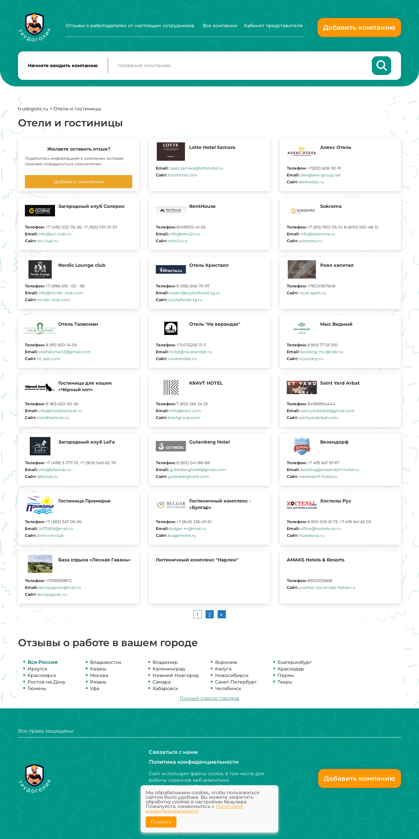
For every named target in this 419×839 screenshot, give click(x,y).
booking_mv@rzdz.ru (322, 352)
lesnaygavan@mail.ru (60, 587)
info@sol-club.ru (55, 234)
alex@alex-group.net (321, 175)
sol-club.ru (47, 241)
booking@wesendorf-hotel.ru (330, 469)
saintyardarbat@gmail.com (328, 411)
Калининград (169, 669)
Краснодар (291, 669)
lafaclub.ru (47, 476)
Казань (98, 669)
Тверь (285, 682)
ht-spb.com (48, 358)
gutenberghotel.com (188, 476)
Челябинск (228, 689)
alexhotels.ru (311, 182)
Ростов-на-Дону (46, 682)
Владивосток (105, 663)
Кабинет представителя (273, 25)
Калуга (223, 669)
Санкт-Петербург (236, 682)
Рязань (98, 682)
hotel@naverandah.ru (191, 352)
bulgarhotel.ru (182, 535)
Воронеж (226, 663)
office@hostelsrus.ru (321, 528)
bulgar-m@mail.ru (188, 528)
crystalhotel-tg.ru (185, 300)
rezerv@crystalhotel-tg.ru (195, 293)
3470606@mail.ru (56, 528)
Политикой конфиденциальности (194, 808)
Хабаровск (165, 689)
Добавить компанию (359, 27)
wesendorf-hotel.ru (318, 476)
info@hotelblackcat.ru (60, 411)
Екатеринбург (295, 663)
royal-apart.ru (312, 293)
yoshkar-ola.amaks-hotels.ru (327, 587)
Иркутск (37, 669)
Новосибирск (231, 676)
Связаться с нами (173, 752)
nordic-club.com (53, 300)
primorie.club (50, 535)
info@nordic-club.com (61, 293)
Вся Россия (42, 662)
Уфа (94, 689)
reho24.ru (177, 241)
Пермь (286, 676)
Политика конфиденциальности (194, 762)
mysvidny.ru (311, 358)
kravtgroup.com (184, 417)
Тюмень (36, 689)
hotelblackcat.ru (53, 417)
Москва (99, 676)
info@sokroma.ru (318, 234)
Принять (161, 822)
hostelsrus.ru (311, 535)
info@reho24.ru (185, 234)
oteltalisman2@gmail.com (65, 352)
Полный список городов (209, 699)
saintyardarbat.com (318, 417)
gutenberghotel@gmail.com (198, 469)
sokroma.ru (310, 241)
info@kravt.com (185, 411)
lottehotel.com (182, 175)
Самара (162, 682)
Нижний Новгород (176, 676)
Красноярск (41, 676)
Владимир (165, 663)
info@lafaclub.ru (55, 469)
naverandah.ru (182, 358)
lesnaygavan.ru (52, 594)
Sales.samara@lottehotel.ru (196, 168)
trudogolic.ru (33, 109)
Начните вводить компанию (63, 66)
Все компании (220, 25)
